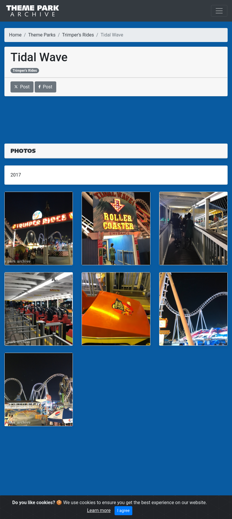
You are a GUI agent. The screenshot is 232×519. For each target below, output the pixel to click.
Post (22, 87)
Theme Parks (42, 35)
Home (15, 35)
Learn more (98, 510)
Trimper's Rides (78, 35)
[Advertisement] (116, 116)
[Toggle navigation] (219, 11)
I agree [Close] (123, 510)
